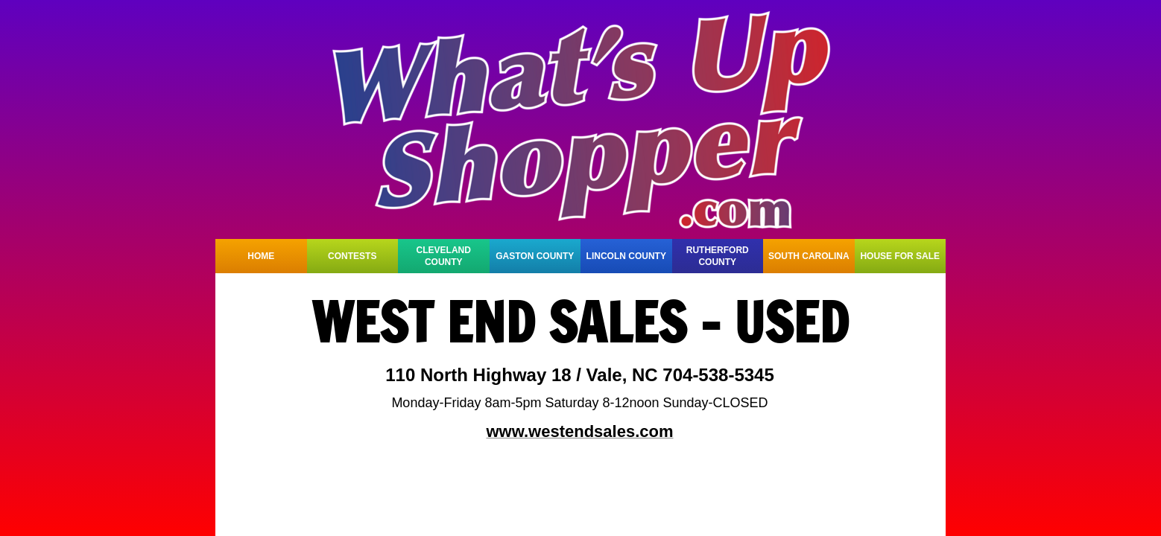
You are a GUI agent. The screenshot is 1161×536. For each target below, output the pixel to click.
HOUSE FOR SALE (900, 256)
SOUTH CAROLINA (809, 256)
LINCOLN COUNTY (626, 256)
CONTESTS (352, 256)
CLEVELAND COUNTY (444, 256)
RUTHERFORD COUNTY (717, 256)
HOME (260, 256)
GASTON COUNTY (535, 256)
